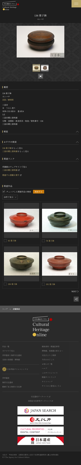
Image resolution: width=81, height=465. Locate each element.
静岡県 (11, 99)
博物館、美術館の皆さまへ (52, 350)
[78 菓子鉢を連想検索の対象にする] (43, 240)
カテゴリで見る (8, 350)
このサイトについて (50, 372)
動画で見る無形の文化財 (12, 386)
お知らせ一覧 (47, 364)
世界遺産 (5, 378)
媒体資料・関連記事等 (50, 346)
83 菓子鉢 (12, 240)
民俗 (4, 99)
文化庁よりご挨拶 (49, 355)
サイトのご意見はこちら (51, 386)
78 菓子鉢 (50, 240)
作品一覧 (5, 346)
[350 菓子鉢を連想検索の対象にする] (5, 284)
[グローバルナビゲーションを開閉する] (76, 3)
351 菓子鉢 (50, 284)
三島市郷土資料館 (9, 151)
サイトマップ (47, 381)
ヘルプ (44, 368)
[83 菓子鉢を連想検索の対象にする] (5, 240)
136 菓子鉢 (6, 148)
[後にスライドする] (75, 291)
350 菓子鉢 (12, 284)
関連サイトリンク (49, 377)
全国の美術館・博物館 (11, 359)
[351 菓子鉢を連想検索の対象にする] (43, 284)
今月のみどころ (48, 359)
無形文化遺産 (7, 382)
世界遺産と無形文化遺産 (12, 355)
